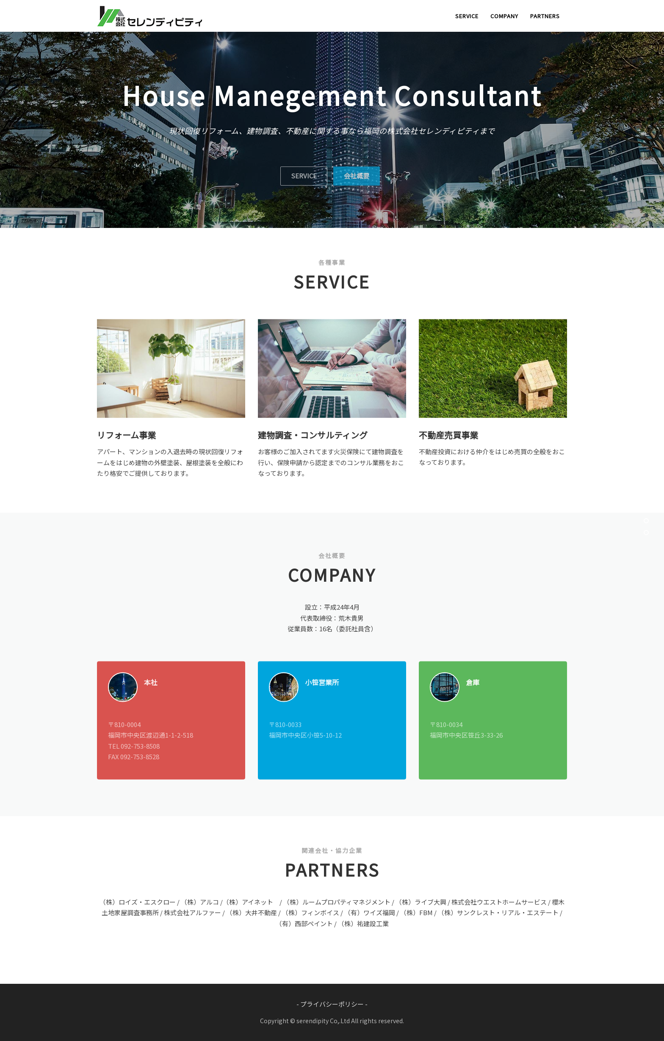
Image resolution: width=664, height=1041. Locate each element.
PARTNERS (545, 16)
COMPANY (504, 16)
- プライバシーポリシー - (332, 1003)
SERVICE (467, 16)
